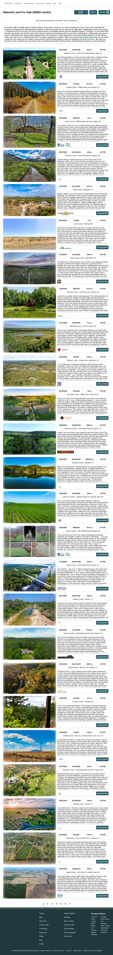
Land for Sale (28, 3)
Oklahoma (104, 923)
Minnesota (94, 934)
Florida (93, 919)
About (41, 936)
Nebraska (103, 917)
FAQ (40, 940)
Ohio (102, 921)
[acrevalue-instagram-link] (18, 918)
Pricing (48, 3)
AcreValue (9, 27)
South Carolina (105, 926)
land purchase (89, 39)
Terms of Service (59, 950)
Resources (43, 932)
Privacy (68, 950)
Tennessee (104, 930)
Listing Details (102, 77)
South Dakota (105, 928)
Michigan (93, 932)
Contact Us (68, 936)
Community (39, 3)
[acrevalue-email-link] (5, 917)
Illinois (93, 923)
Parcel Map (8, 3)
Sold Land (18, 3)
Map (40, 917)
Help (54, 3)
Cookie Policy (77, 950)
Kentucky (93, 930)
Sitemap (67, 917)
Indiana (93, 926)
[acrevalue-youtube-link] (22, 917)
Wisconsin (104, 932)
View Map (104, 12)
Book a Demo (69, 921)
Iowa (92, 928)
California (94, 917)
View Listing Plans (70, 20)
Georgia (93, 921)
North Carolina (105, 919)
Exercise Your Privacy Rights (93, 950)
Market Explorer (69, 913)
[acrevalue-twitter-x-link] (14, 918)
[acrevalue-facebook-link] (9, 918)
